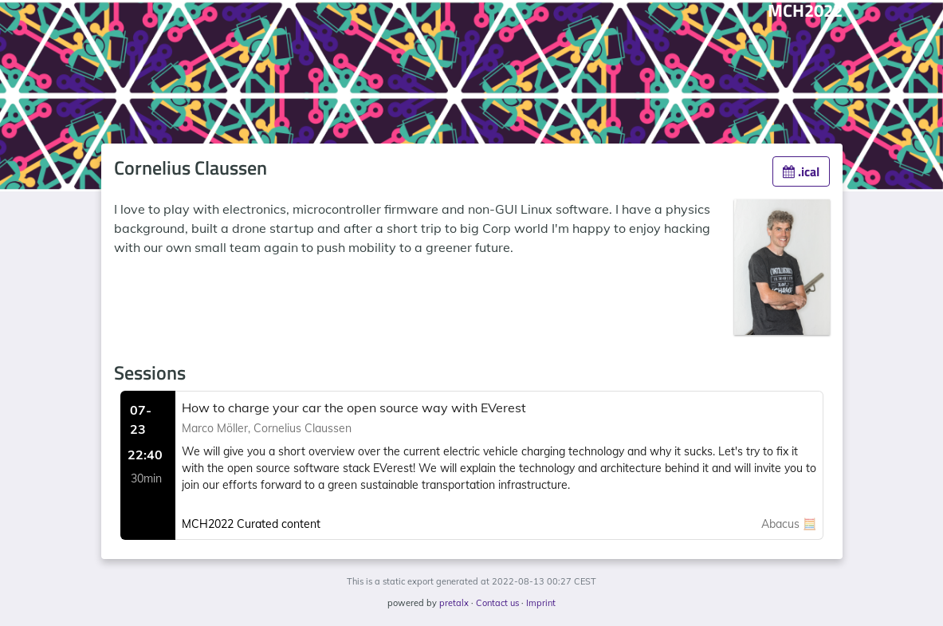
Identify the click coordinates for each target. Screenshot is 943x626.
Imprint (541, 602)
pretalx (454, 602)
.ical (801, 171)
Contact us (497, 602)
